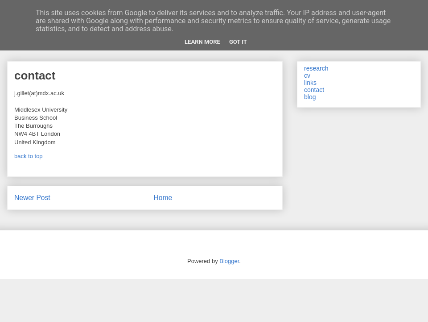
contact (314, 89)
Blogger (229, 261)
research (316, 68)
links (310, 82)
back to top (28, 156)
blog (310, 96)
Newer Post (32, 197)
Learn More (202, 41)
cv (307, 75)
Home (163, 197)
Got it (238, 41)
